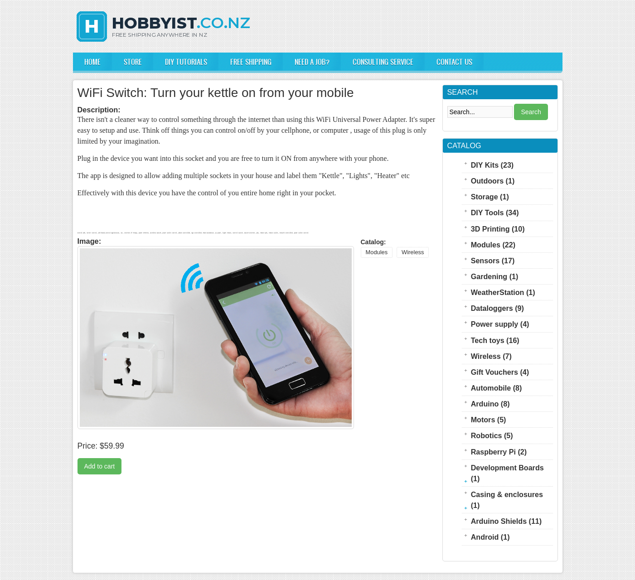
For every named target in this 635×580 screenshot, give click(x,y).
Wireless (413, 252)
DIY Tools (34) (495, 212)
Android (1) (490, 537)
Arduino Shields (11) (506, 521)
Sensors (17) (493, 260)
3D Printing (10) (498, 229)
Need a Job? (312, 62)
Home (92, 62)
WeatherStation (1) (503, 292)
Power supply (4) (500, 324)
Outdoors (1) (493, 181)
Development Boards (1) (507, 473)
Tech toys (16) (495, 340)
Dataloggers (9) (497, 308)
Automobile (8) (496, 388)
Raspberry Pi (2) (499, 452)
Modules (377, 252)
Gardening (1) (495, 276)
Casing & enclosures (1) (507, 499)
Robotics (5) (492, 435)
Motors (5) (488, 420)
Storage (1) (490, 197)
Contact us (454, 62)
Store (133, 62)
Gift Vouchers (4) (500, 372)
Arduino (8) (490, 404)
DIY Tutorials (186, 62)
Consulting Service (383, 62)
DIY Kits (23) (492, 165)
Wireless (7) (491, 356)
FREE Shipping (250, 62)
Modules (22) (493, 245)
